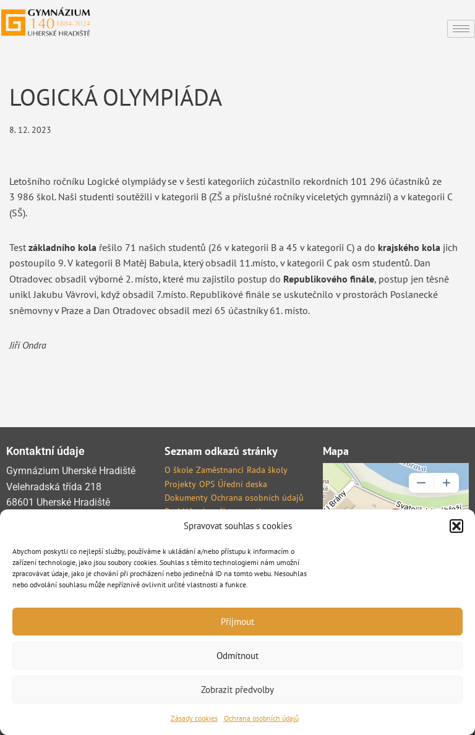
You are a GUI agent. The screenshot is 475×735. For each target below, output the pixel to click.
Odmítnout (237, 655)
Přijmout (237, 621)
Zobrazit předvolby (237, 689)
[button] (456, 526)
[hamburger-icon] (461, 29)
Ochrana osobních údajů (261, 718)
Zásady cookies (194, 718)
